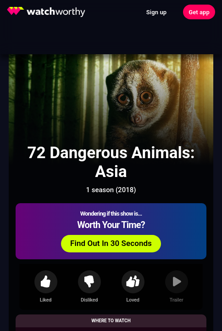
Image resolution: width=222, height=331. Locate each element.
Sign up (156, 12)
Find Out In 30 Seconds (111, 243)
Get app (199, 12)
